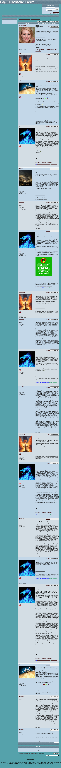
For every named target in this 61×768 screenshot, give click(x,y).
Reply (49, 21)
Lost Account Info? (54, 13)
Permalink (48, 26)
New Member (56, 12)
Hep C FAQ (37, 162)
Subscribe (56, 753)
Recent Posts (16, 16)
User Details (54, 16)
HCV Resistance (49, 162)
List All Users (45, 16)
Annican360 (21, 202)
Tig (19, 126)
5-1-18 (20, 80)
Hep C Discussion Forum (24, 19)
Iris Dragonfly (22, 53)
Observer (21, 168)
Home (6, 16)
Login (57, 9)
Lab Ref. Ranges (43, 162)
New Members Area (35, 19)
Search (25, 16)
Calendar (35, 16)
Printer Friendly (55, 21)
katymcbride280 (22, 25)
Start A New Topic (42, 21)
